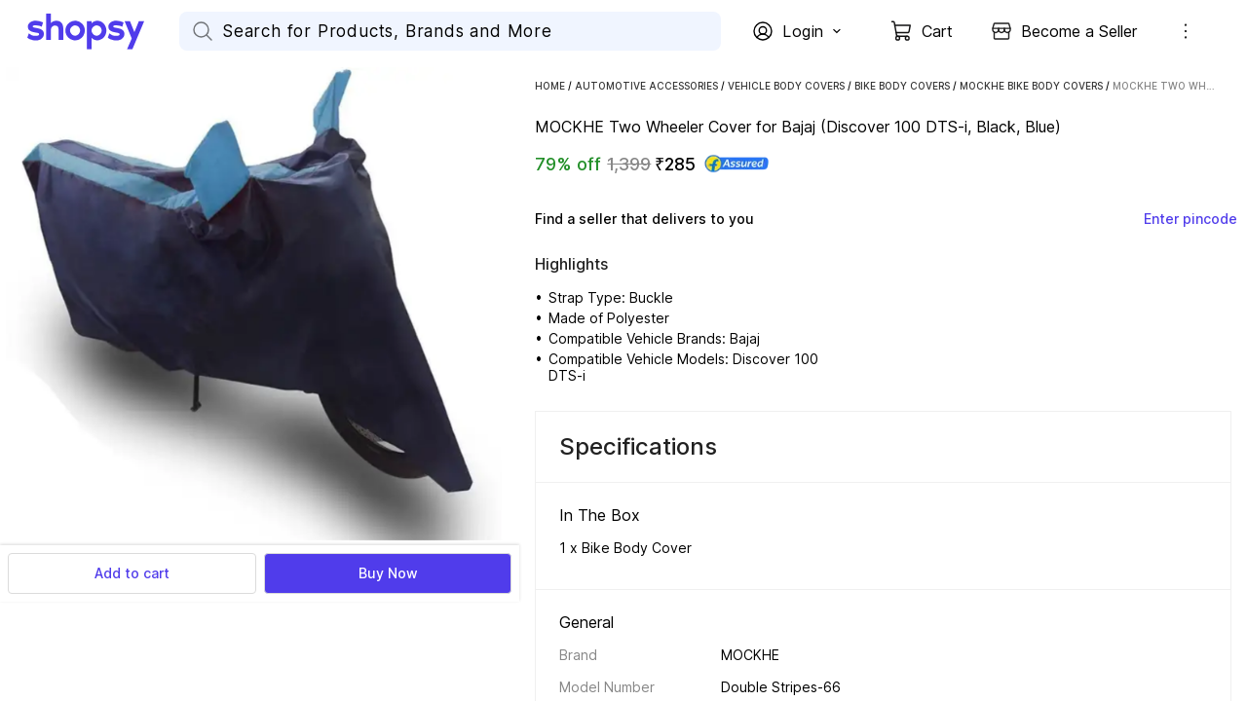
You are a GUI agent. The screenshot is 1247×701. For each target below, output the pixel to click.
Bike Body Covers (902, 86)
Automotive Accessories (646, 86)
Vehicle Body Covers (786, 86)
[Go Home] (103, 31)
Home (550, 86)
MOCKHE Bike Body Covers (1031, 86)
